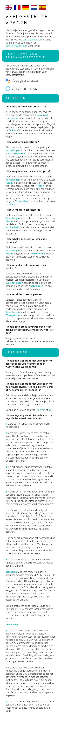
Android (41, 409)
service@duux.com (32, 39)
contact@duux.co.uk (16, 45)
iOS (50, 409)
